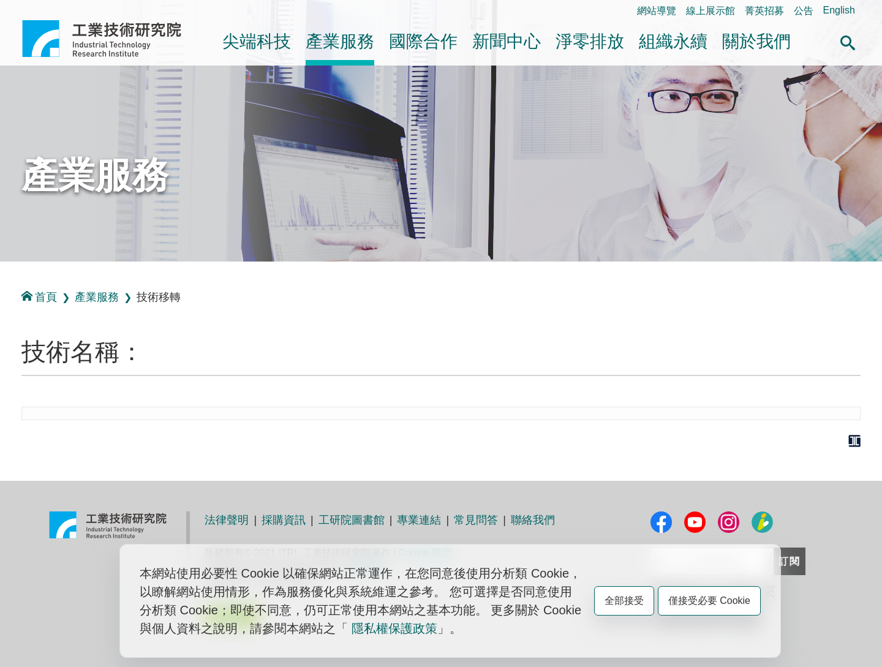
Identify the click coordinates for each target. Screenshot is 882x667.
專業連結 (419, 520)
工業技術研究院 (110, 38)
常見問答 (476, 520)
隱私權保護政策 (394, 628)
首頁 (39, 296)
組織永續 (673, 41)
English (839, 10)
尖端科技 (256, 41)
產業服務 (340, 41)
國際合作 (423, 41)
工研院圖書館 (351, 520)
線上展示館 (710, 11)
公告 (803, 11)
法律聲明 (227, 520)
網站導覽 (656, 11)
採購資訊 (284, 520)
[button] (847, 41)
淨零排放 (590, 41)
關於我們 (756, 41)
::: (26, 10)
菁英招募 (764, 11)
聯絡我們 (533, 520)
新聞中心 (506, 41)
